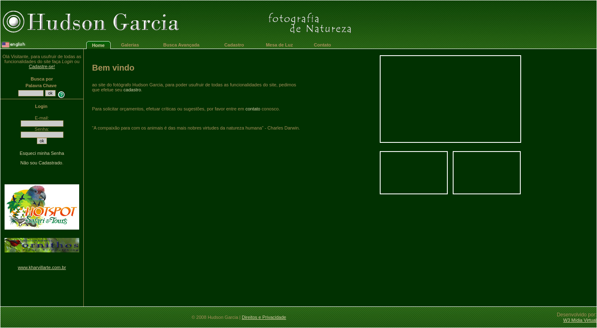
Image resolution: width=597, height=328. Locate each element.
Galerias (130, 44)
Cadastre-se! (42, 66)
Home (98, 45)
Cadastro (234, 44)
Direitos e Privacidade (264, 317)
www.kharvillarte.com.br (42, 267)
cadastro (132, 89)
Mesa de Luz (279, 44)
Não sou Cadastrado (41, 162)
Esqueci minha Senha (41, 153)
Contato (322, 44)
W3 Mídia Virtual (580, 320)
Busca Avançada (181, 44)
